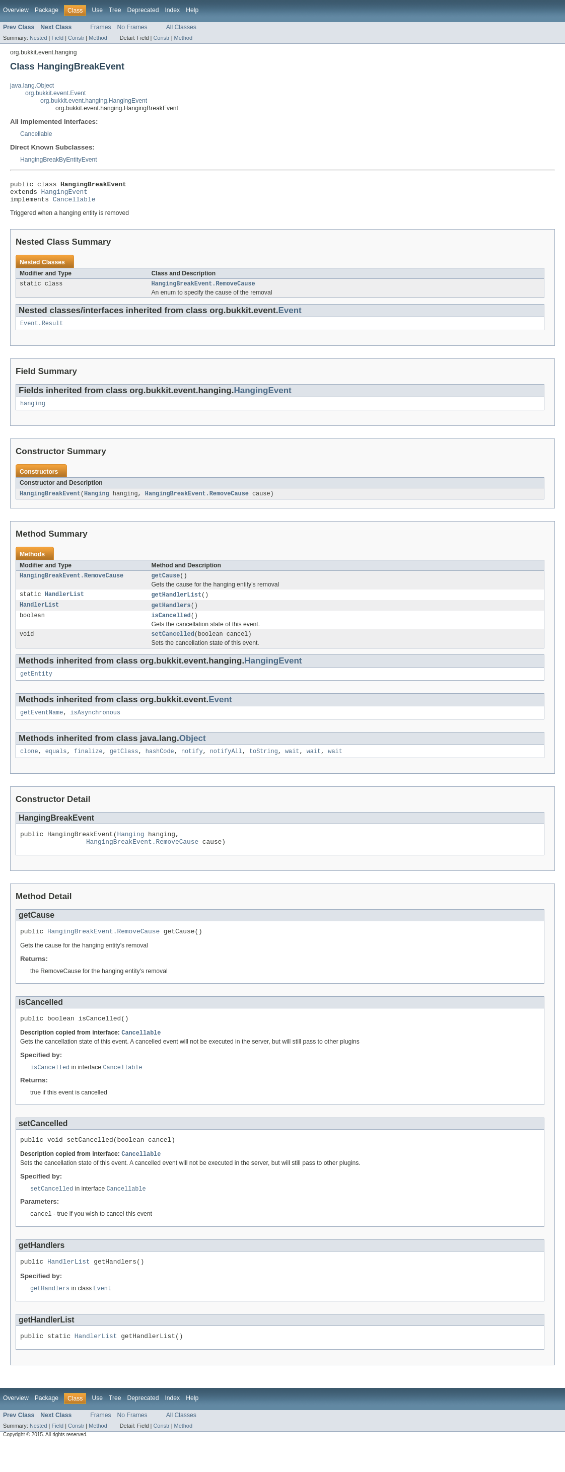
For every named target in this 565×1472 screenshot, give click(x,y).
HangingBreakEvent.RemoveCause (203, 289)
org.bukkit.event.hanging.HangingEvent (93, 100)
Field (57, 38)
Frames (100, 27)
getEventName (41, 726)
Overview (16, 10)
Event (289, 316)
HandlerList (64, 604)
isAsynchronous (95, 726)
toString (263, 766)
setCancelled (173, 646)
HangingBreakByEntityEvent (58, 159)
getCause (166, 584)
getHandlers (171, 615)
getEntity (36, 687)
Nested (38, 38)
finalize (88, 766)
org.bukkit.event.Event (55, 93)
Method (98, 38)
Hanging (96, 501)
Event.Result (41, 330)
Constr (76, 38)
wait (292, 766)
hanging (32, 411)
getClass (124, 766)
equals (56, 766)
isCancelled (171, 626)
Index (172, 10)
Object (192, 752)
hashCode (160, 766)
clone (29, 766)
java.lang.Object (32, 85)
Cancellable (36, 133)
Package (46, 10)
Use (97, 10)
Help (192, 10)
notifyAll (226, 766)
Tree (115, 10)
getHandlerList (177, 604)
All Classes (181, 27)
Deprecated (143, 10)
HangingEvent (64, 194)
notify (192, 766)
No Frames (132, 27)
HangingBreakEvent (50, 501)
